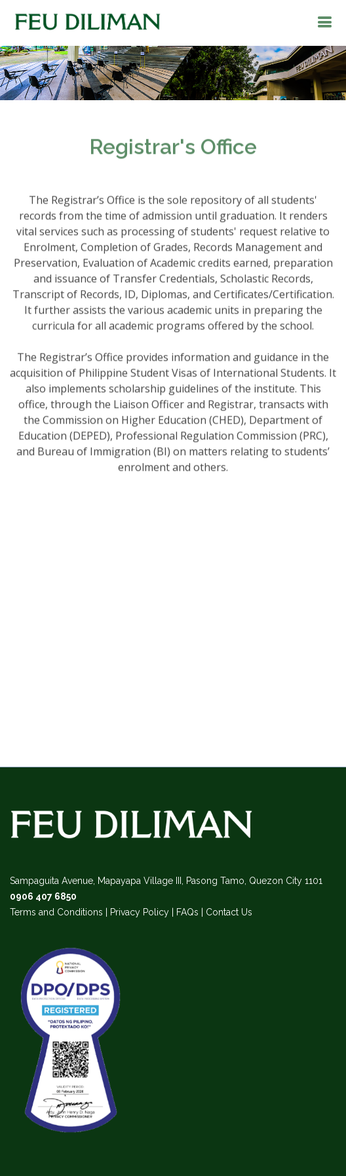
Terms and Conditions (56, 912)
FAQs (187, 912)
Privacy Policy (139, 912)
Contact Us (229, 912)
